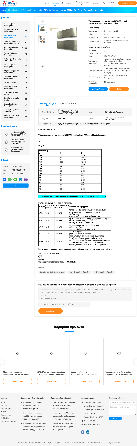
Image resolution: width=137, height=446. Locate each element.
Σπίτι (3, 402)
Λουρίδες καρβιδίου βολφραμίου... (15, 30)
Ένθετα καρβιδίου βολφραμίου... (15, 87)
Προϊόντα (4, 405)
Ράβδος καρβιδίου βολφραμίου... (15, 54)
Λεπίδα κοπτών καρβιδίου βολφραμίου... (15, 48)
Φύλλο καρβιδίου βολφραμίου (104, 272)
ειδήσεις (4, 412)
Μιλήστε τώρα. (127, 3)
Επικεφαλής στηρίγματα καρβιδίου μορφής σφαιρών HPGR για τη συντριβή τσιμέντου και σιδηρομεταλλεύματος (33, 416)
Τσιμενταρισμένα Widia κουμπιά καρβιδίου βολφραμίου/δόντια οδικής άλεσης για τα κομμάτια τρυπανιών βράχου (34, 427)
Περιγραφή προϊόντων (67, 104)
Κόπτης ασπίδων (15, 82)
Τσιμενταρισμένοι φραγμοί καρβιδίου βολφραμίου (18, 149)
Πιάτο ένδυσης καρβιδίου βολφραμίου (52, 272)
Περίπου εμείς (6, 409)
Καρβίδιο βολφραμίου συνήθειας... (15, 99)
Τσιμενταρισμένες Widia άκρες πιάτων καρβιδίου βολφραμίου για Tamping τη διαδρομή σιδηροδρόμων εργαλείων (64, 416)
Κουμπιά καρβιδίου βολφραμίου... (15, 77)
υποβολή (50, 311)
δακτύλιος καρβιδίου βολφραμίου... (15, 116)
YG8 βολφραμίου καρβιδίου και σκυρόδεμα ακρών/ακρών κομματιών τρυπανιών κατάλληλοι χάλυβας (64, 405)
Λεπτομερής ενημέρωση (47, 104)
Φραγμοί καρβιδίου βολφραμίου (79, 272)
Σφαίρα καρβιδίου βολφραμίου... (15, 105)
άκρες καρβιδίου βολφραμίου (61, 398)
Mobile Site (5, 418)
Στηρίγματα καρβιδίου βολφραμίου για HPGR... (15, 42)
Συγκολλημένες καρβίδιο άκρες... (15, 93)
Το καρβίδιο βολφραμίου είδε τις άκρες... (15, 60)
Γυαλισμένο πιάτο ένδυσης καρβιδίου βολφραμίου (18, 141)
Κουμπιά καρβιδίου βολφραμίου (32, 398)
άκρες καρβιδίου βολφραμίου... (15, 66)
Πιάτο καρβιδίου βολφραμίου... (15, 36)
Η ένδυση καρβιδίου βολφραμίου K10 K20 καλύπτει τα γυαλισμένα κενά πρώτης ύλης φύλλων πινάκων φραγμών (19, 134)
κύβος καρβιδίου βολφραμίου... (15, 25)
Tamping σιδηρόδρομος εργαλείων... (15, 111)
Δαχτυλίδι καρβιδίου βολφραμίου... (15, 71)
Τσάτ (15, 185)
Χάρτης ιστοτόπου (7, 415)
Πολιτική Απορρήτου (8, 421)
